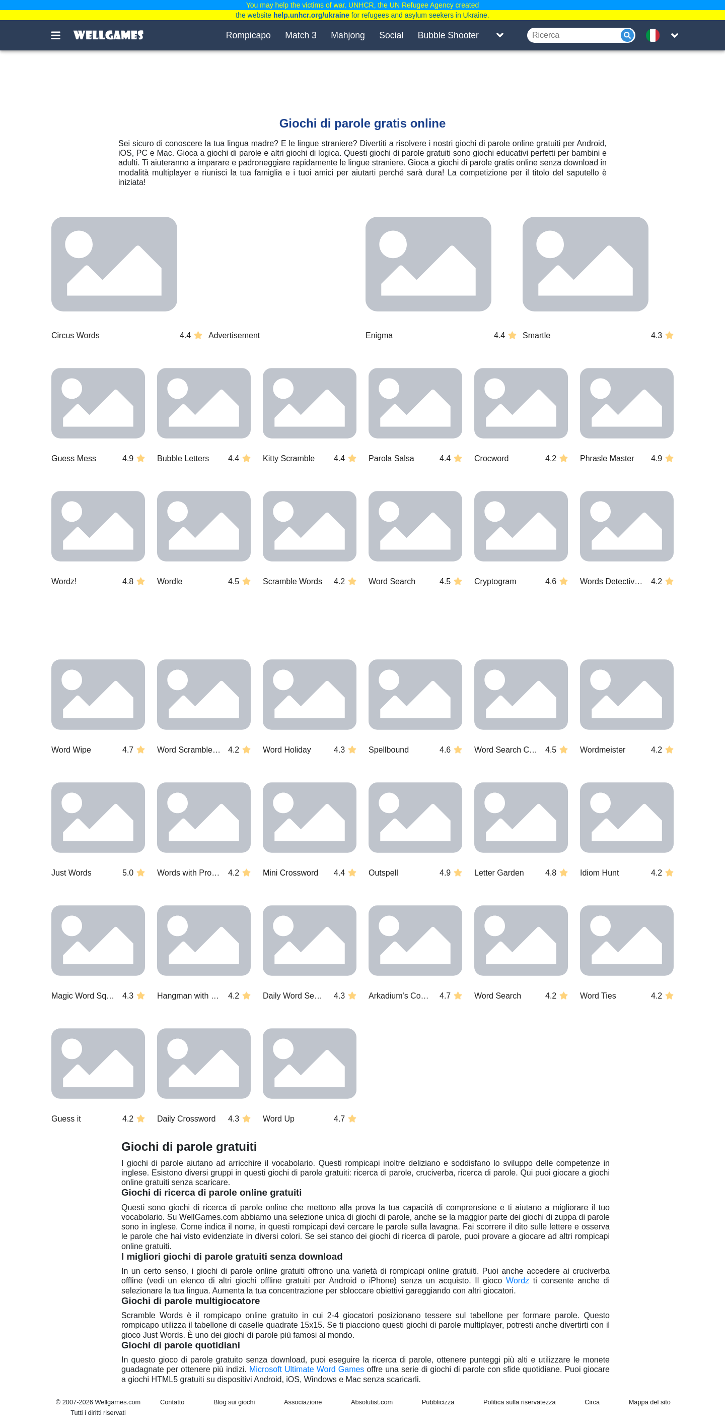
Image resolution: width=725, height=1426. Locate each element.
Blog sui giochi (234, 1402)
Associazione (303, 1402)
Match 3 (301, 35)
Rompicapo (248, 35)
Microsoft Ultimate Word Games (306, 1369)
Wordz (517, 1280)
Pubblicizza (438, 1402)
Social (391, 35)
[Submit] (627, 35)
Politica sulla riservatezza (519, 1402)
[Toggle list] (500, 35)
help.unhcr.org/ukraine (311, 15)
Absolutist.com (372, 1402)
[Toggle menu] (61, 35)
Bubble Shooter (448, 35)
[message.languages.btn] (656, 35)
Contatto (172, 1402)
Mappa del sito (650, 1402)
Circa (592, 1402)
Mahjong (348, 35)
